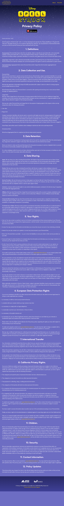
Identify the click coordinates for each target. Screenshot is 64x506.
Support (38, 487)
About (54, 2)
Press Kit (59, 2)
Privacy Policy (27, 487)
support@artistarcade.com (40, 252)
